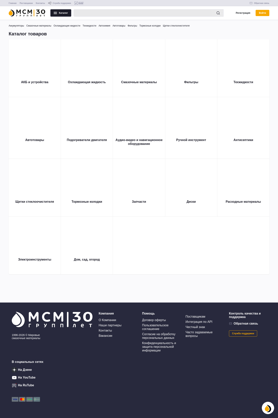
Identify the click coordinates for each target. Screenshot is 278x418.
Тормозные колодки (150, 25)
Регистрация (243, 13)
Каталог (61, 13)
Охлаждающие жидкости (67, 25)
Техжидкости (89, 25)
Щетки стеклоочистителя (176, 25)
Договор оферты (154, 320)
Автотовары (119, 25)
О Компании (107, 320)
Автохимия (104, 25)
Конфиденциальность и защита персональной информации (159, 346)
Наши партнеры (110, 325)
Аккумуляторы (16, 25)
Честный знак (195, 327)
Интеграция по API (199, 321)
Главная (13, 3)
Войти (262, 13)
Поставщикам (26, 3)
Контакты (40, 3)
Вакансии (105, 335)
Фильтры (132, 25)
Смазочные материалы (38, 25)
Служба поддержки (243, 333)
